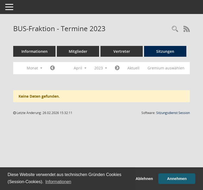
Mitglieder (78, 51)
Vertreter (121, 51)
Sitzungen (165, 51)
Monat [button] (34, 67)
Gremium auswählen (165, 67)
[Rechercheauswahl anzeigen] (175, 29)
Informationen (34, 51)
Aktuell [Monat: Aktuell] (133, 67)
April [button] (80, 67)
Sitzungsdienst (173, 113)
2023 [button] (100, 67)
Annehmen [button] (177, 179)
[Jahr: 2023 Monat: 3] (52, 68)
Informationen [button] (58, 181)
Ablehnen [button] (144, 179)
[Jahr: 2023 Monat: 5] (117, 68)
